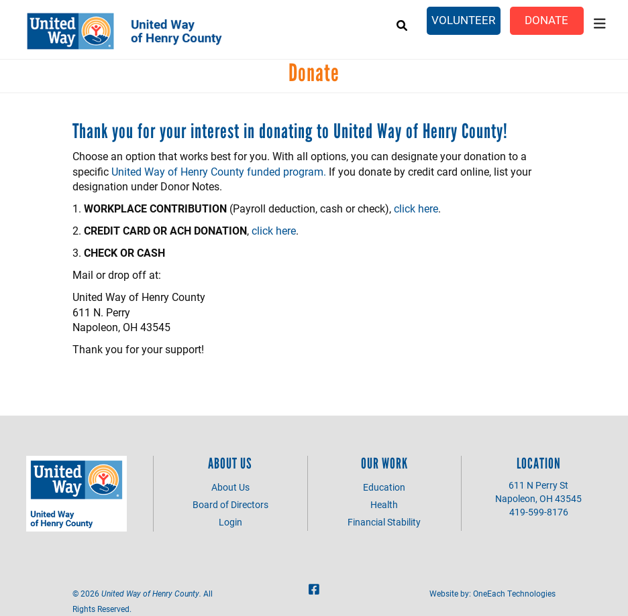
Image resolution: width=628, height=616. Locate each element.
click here (416, 208)
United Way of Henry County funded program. (218, 171)
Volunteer (463, 19)
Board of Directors (230, 504)
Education (384, 487)
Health (384, 504)
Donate (546, 19)
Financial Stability (384, 521)
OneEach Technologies (514, 593)
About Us (230, 487)
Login (230, 521)
